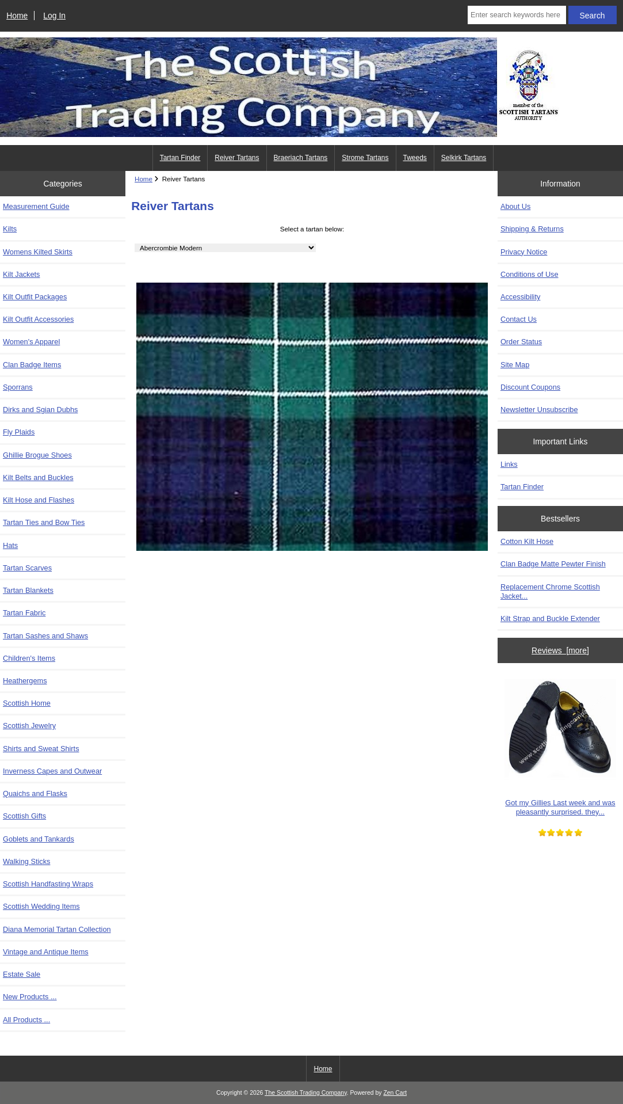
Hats (10, 545)
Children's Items (29, 658)
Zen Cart (395, 1093)
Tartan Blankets (28, 590)
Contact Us (518, 319)
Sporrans (18, 387)
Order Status (521, 341)
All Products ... (26, 1019)
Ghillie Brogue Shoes (37, 455)
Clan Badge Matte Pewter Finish (553, 563)
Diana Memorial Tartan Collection (57, 929)
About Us (515, 206)
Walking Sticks (26, 861)
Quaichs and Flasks (35, 793)
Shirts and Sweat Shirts (41, 748)
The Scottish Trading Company (306, 1093)
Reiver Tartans (237, 158)
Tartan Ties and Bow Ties (44, 522)
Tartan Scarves (27, 568)
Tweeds (415, 158)
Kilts (10, 228)
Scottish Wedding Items (41, 906)
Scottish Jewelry (29, 725)
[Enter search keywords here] (517, 15)
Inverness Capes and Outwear (52, 771)
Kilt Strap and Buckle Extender (550, 618)
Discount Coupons (530, 387)
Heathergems (25, 680)
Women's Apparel (31, 341)
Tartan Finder (180, 158)
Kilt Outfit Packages (35, 296)
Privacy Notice (523, 252)
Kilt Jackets (21, 274)
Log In (54, 15)
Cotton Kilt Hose (526, 541)
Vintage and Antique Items (46, 951)
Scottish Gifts (24, 816)
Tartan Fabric (24, 612)
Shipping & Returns (532, 228)
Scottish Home (27, 703)
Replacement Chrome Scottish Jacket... (550, 591)
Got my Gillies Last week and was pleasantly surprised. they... (560, 744)
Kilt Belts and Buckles (38, 477)
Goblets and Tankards (38, 839)
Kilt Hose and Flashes (38, 500)
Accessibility (520, 296)
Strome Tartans (365, 158)
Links (509, 464)
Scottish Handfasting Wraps (48, 884)
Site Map (514, 364)
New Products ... (30, 996)
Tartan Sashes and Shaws (45, 635)
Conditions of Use (529, 274)
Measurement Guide (36, 206)
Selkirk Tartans (463, 158)
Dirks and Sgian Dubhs (40, 409)
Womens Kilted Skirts (37, 252)
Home (17, 15)
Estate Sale (21, 974)
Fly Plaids (19, 432)
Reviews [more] (560, 650)
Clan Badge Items (32, 364)
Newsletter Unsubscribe (539, 409)
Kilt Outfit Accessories (38, 319)
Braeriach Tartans (301, 158)
